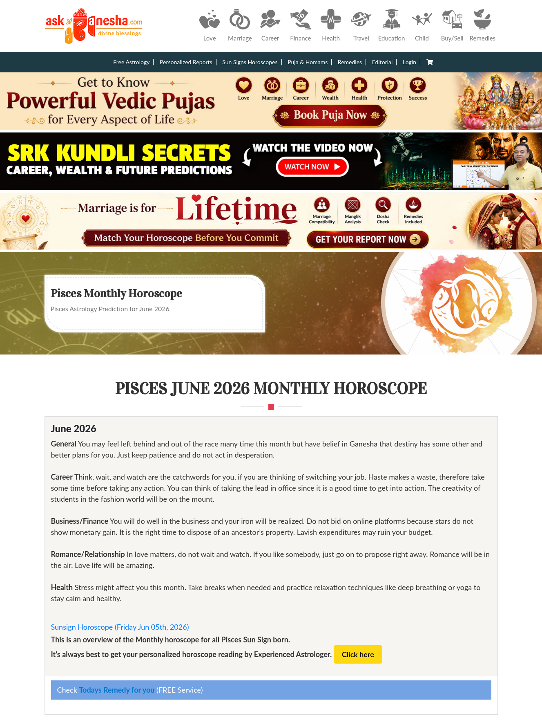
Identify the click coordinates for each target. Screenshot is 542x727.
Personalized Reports (186, 61)
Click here (358, 654)
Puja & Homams (308, 61)
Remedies (350, 61)
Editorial (382, 61)
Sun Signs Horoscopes (249, 61)
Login (409, 61)
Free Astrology (131, 61)
